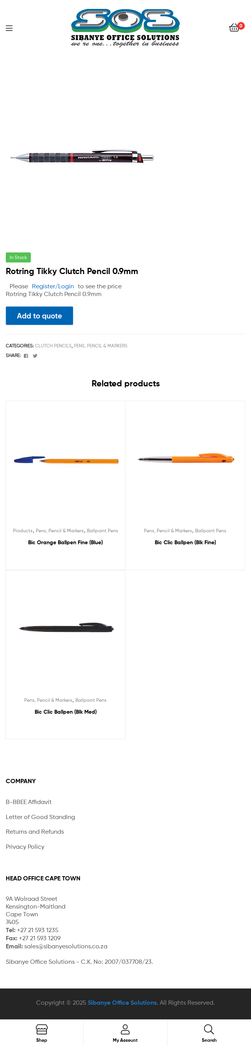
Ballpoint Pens (102, 530)
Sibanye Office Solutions (122, 1002)
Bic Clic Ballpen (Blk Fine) (185, 542)
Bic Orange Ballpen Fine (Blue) (65, 542)
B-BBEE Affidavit (29, 802)
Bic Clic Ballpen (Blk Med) (66, 711)
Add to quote (39, 315)
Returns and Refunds (35, 831)
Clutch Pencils (53, 346)
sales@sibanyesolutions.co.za (65, 946)
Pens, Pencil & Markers (100, 346)
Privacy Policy (25, 846)
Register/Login (53, 286)
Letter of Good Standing (40, 817)
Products (23, 530)
